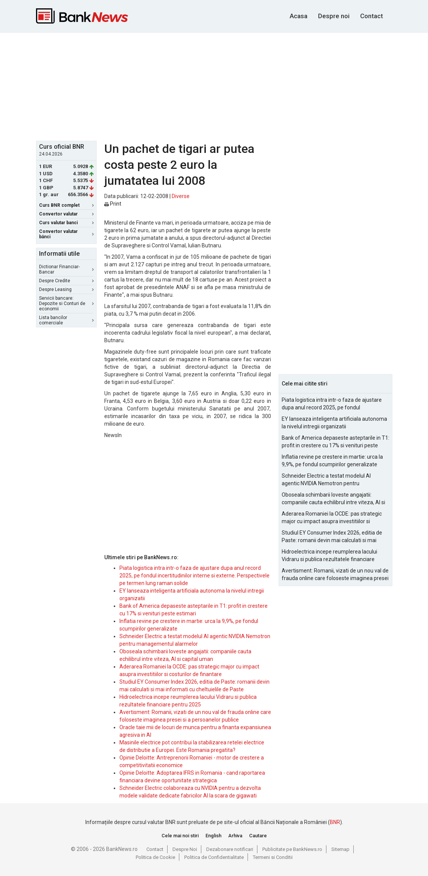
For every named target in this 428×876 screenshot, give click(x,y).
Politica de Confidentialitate (214, 857)
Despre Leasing (66, 289)
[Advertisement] (220, 85)
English (213, 835)
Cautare (258, 835)
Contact (371, 16)
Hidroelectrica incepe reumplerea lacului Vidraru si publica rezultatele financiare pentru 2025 (329, 556)
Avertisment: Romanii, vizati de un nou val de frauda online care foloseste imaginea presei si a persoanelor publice (335, 575)
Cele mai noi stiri (180, 835)
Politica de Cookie (155, 857)
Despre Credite (66, 280)
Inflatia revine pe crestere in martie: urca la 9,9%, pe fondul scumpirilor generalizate (332, 460)
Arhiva (235, 835)
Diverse (181, 196)
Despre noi (334, 16)
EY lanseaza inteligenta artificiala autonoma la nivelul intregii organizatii (334, 422)
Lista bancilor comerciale (66, 320)
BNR (335, 822)
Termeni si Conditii (273, 857)
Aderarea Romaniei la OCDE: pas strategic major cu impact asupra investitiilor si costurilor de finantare (332, 518)
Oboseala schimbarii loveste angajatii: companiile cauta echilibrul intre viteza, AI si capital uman (333, 499)
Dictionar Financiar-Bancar (66, 269)
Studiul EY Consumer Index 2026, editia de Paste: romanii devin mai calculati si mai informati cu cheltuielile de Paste (332, 537)
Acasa (298, 16)
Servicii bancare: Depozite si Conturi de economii (66, 303)
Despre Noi (184, 849)
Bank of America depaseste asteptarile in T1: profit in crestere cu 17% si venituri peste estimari (335, 442)
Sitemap (340, 849)
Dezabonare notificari (229, 849)
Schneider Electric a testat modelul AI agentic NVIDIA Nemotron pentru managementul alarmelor (326, 480)
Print (112, 204)
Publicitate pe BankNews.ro (292, 849)
